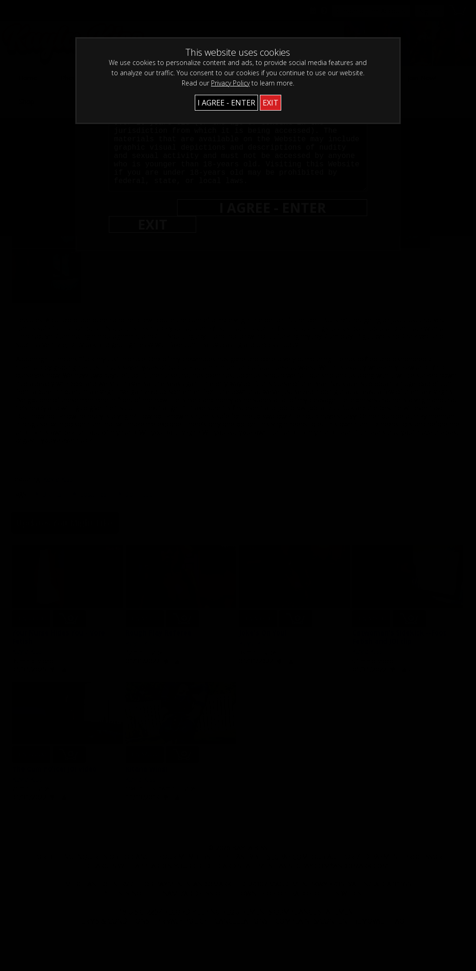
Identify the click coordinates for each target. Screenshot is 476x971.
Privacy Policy (230, 83)
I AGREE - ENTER (226, 103)
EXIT (270, 103)
